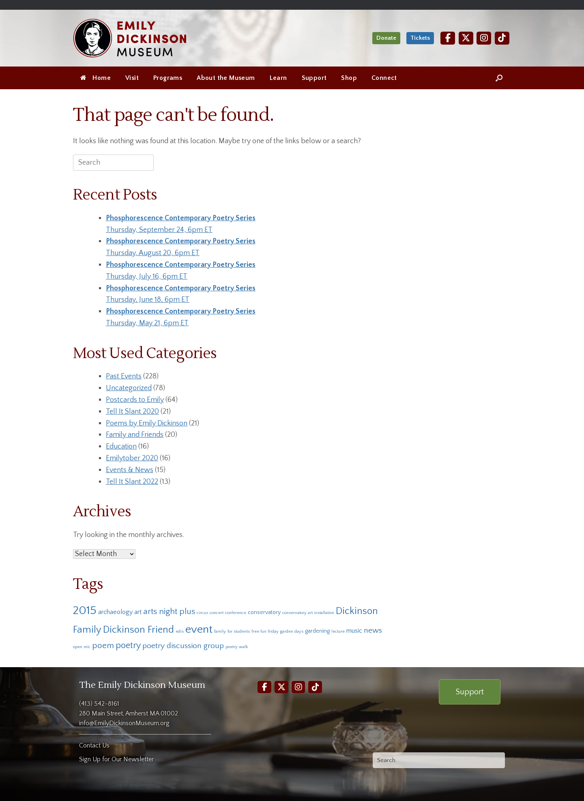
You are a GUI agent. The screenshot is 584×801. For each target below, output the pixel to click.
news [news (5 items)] (373, 630)
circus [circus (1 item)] (202, 612)
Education (121, 446)
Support (314, 78)
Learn (278, 78)
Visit (132, 78)
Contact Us (94, 745)
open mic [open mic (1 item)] (81, 646)
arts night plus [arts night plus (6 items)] (169, 611)
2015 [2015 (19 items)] (85, 610)
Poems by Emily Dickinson (146, 423)
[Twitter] (466, 38)
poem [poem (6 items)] (103, 645)
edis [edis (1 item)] (180, 631)
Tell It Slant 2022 (132, 482)
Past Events (124, 376)
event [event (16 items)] (199, 629)
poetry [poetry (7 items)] (128, 645)
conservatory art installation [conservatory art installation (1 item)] (308, 612)
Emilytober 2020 (132, 458)
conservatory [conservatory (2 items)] (264, 612)
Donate (386, 37)
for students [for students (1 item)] (239, 631)
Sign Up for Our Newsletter (116, 759)
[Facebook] (447, 38)
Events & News (129, 470)
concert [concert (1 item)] (216, 612)
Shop (349, 78)
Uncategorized (129, 388)
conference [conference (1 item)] (235, 612)
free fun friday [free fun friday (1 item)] (265, 631)
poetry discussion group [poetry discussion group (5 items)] (183, 645)
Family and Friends (134, 435)
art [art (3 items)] (138, 612)
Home (95, 78)
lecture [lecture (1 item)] (338, 631)
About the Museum (226, 78)
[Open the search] (499, 78)
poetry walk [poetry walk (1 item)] (236, 646)
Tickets (420, 37)
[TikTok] (502, 38)
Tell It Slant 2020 (132, 412)
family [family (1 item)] (220, 631)
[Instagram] (484, 38)
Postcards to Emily (135, 400)
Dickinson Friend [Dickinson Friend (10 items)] (138, 629)
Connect (384, 78)
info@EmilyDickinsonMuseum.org (124, 723)
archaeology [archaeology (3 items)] (115, 612)
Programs (167, 78)
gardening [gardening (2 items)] (317, 631)
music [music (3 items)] (354, 630)
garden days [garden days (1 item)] (291, 631)
